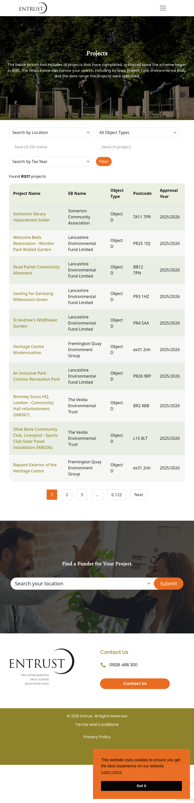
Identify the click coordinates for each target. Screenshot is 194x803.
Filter (104, 161)
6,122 (118, 496)
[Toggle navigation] (163, 8)
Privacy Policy (97, 737)
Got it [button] (141, 786)
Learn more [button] (111, 772)
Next (138, 494)
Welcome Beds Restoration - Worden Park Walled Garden (33, 243)
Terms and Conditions (97, 724)
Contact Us (135, 683)
